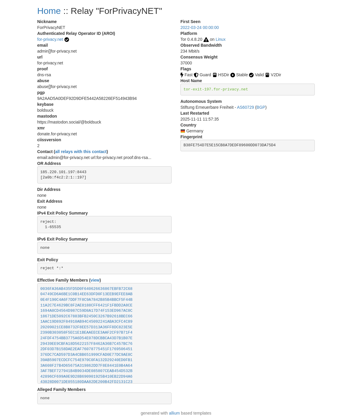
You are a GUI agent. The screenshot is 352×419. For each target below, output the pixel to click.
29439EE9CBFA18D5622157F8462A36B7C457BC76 (86, 344)
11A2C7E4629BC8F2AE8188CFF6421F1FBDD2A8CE (86, 305)
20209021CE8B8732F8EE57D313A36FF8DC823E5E (86, 327)
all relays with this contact (81, 151)
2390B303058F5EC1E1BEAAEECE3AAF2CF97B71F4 (86, 332)
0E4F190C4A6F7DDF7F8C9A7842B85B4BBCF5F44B (86, 300)
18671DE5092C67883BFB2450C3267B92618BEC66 (86, 316)
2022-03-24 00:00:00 (199, 27)
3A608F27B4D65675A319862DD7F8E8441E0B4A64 (86, 365)
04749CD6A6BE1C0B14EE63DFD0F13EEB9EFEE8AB (86, 294)
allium (174, 413)
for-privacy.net (50, 39)
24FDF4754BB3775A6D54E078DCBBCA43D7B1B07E (86, 338)
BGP (261, 107)
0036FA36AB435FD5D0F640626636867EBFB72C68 (86, 289)
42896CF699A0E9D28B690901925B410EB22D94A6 (86, 376)
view (95, 280)
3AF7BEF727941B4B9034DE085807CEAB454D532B (86, 371)
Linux (220, 39)
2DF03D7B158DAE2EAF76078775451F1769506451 (86, 349)
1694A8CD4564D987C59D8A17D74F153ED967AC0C (86, 310)
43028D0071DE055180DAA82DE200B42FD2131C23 (86, 382)
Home (49, 11)
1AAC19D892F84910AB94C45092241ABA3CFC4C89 (86, 321)
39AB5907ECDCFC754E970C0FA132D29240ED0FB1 (86, 360)
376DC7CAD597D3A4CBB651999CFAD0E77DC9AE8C (86, 355)
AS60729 (245, 107)
